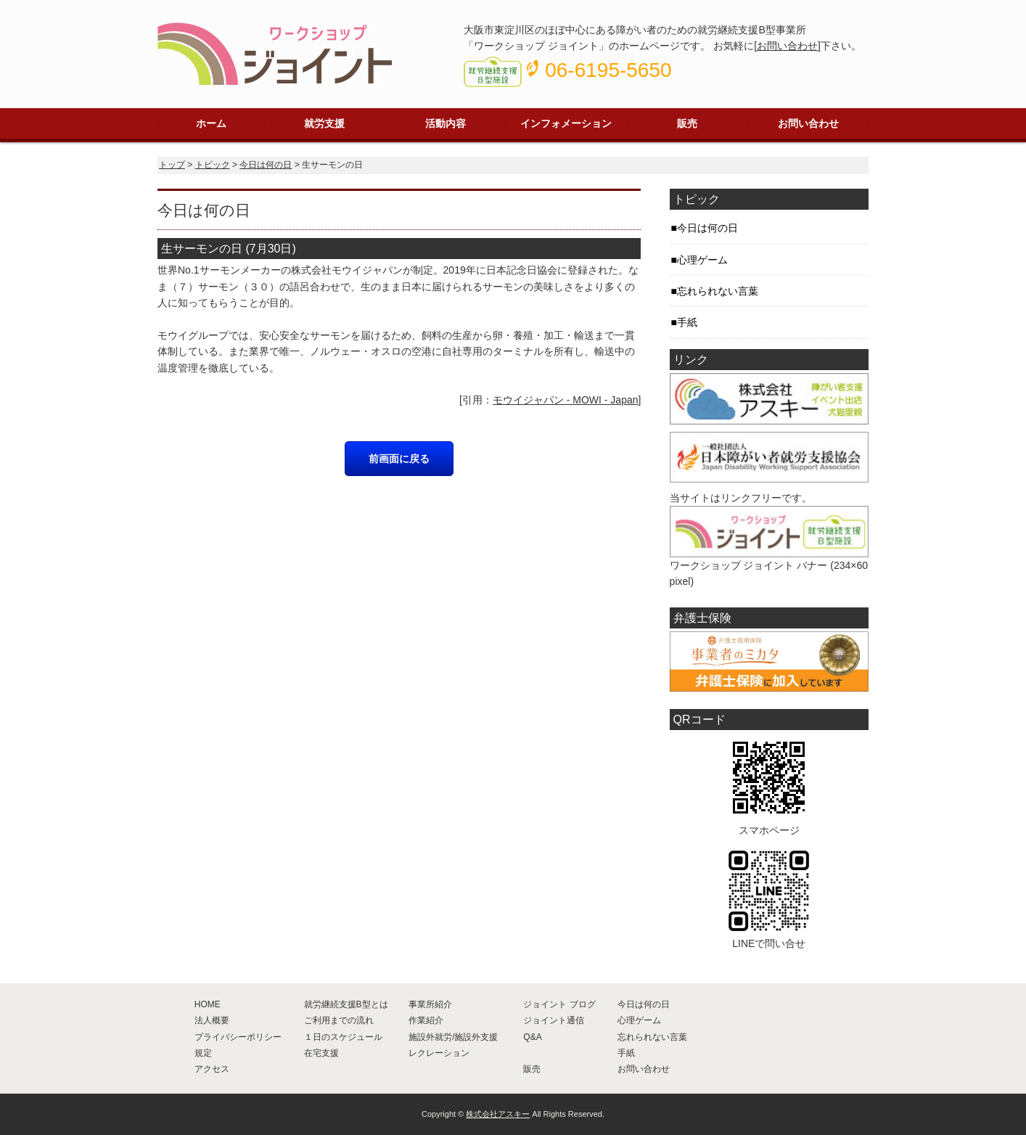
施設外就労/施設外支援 (453, 1037)
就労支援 (324, 123)
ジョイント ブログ (559, 1004)
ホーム (211, 123)
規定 (203, 1053)
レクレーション (439, 1053)
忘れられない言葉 (717, 291)
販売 (687, 123)
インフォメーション (566, 123)
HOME (207, 1004)
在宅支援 (321, 1053)
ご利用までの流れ (339, 1020)
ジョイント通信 (553, 1020)
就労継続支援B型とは (346, 1004)
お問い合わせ (787, 46)
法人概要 (211, 1020)
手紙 (687, 322)
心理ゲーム (702, 260)
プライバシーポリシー (238, 1037)
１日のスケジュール (343, 1037)
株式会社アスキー (498, 1114)
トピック (212, 165)
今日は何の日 (265, 165)
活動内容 (445, 123)
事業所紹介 (430, 1004)
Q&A (532, 1037)
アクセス (211, 1069)
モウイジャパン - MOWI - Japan (566, 400)
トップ (172, 165)
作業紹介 (426, 1020)
